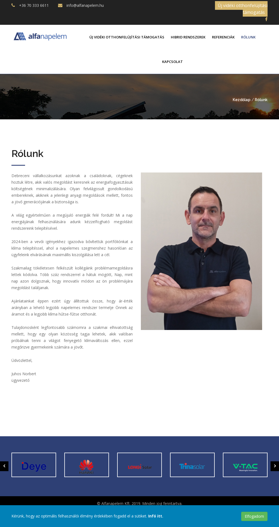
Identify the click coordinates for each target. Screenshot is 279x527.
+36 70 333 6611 (34, 5)
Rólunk (248, 37)
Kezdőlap (241, 100)
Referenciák (223, 37)
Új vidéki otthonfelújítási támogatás (243, 8)
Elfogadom (254, 516)
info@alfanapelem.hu (85, 5)
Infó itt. (155, 516)
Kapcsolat (172, 61)
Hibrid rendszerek (188, 37)
